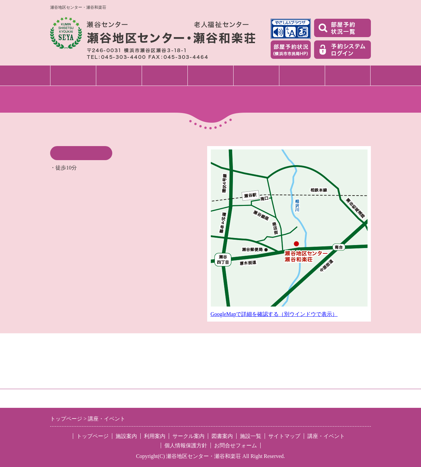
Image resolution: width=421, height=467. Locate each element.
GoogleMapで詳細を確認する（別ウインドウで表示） (273, 314)
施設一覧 (348, 75)
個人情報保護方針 (185, 445)
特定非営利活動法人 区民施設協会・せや (142, 398)
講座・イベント (210, 75)
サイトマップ (284, 436)
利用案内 (164, 75)
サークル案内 (256, 75)
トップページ (73, 75)
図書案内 (302, 75)
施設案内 (119, 75)
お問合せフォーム (235, 445)
